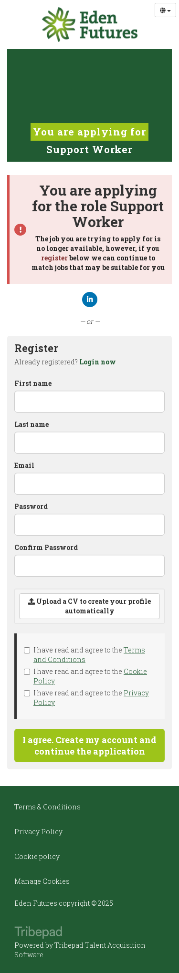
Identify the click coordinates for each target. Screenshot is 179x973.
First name (33, 383)
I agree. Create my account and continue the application (89, 745)
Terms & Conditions (47, 806)
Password (31, 506)
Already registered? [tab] (65, 361)
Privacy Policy (38, 831)
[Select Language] (165, 10)
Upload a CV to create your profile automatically (89, 606)
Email (24, 465)
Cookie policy (37, 856)
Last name (31, 424)
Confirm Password (46, 547)
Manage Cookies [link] (42, 881)
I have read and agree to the (84, 654)
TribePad (38, 933)
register (54, 257)
